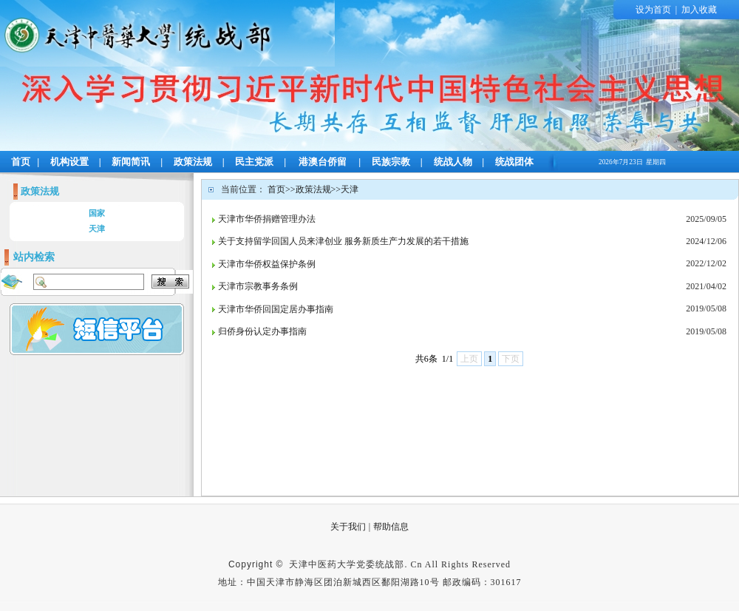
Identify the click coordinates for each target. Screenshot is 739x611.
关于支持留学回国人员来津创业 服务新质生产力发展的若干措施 (343, 241)
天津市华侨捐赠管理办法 (267, 219)
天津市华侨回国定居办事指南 (275, 309)
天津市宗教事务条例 (258, 286)
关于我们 (348, 526)
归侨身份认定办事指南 (262, 331)
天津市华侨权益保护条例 (267, 264)
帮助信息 (391, 526)
